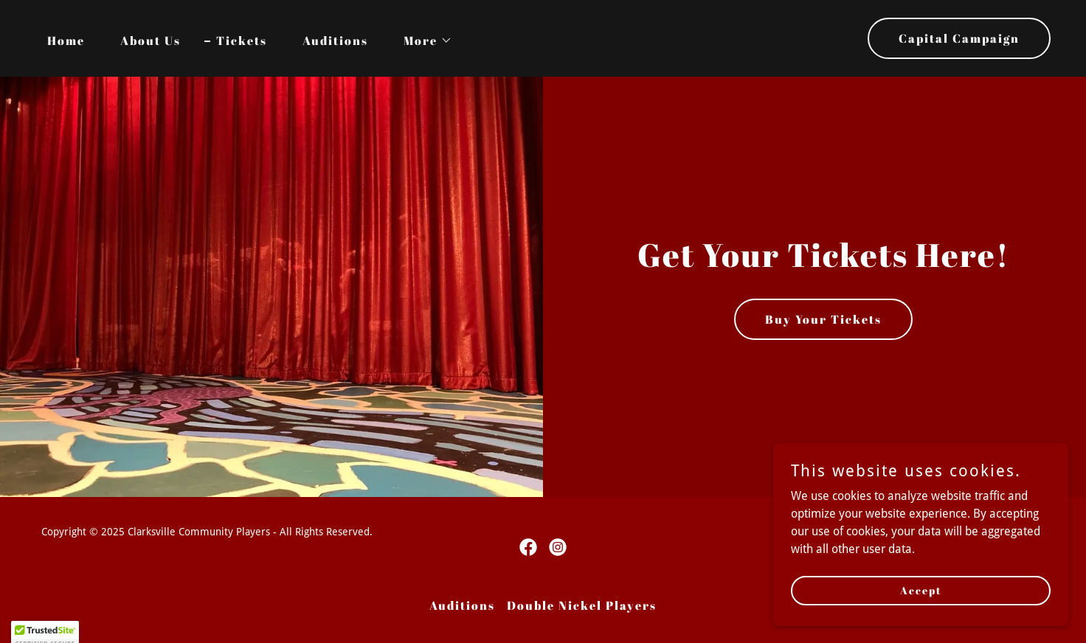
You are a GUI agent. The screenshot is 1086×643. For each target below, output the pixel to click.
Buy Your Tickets (823, 319)
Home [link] (66, 40)
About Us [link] (150, 40)
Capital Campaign (959, 38)
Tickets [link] (241, 40)
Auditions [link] (335, 40)
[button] (422, 40)
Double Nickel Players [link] (582, 605)
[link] (528, 547)
